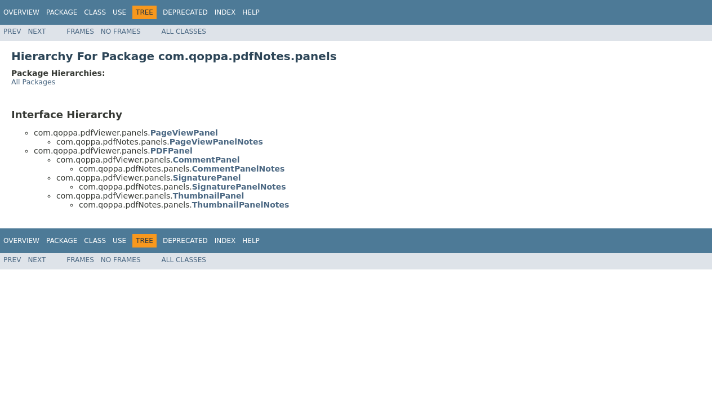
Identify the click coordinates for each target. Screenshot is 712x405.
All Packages (33, 82)
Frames (80, 31)
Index (225, 12)
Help (251, 12)
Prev (12, 31)
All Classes (184, 31)
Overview (21, 12)
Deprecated (185, 12)
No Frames (121, 31)
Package (61, 12)
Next (37, 31)
